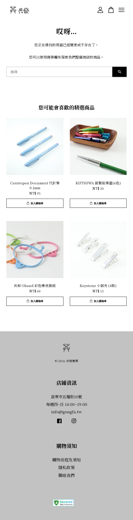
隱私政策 (66, 467)
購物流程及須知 (66, 460)
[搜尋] (59, 72)
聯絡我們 (66, 475)
